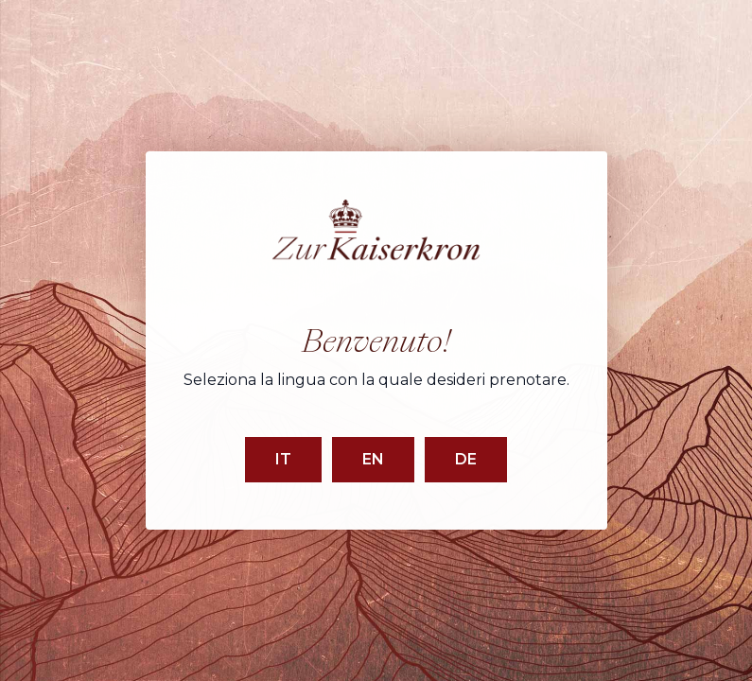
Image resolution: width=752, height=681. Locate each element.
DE (466, 459)
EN (373, 459)
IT (283, 459)
